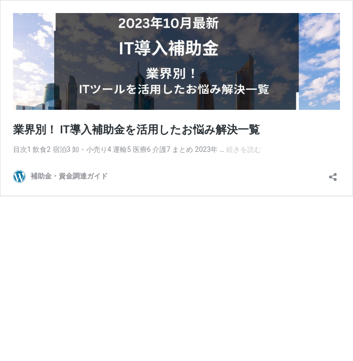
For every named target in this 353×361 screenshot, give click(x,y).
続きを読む (243, 149)
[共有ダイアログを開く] (333, 174)
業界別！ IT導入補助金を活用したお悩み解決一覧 (136, 129)
